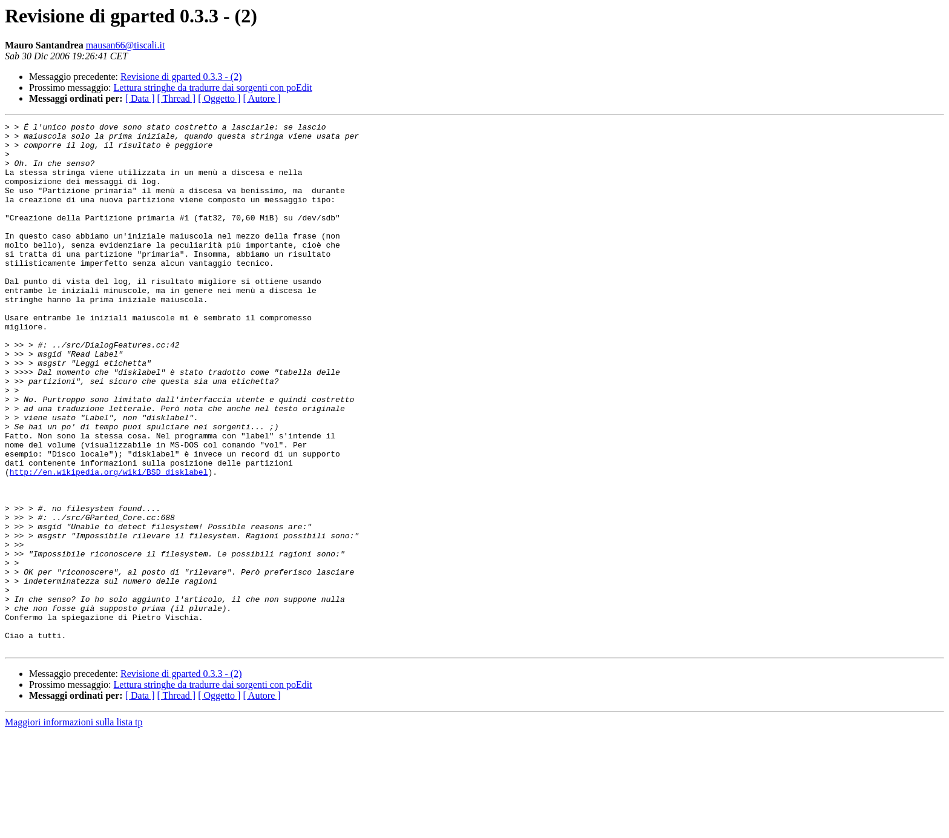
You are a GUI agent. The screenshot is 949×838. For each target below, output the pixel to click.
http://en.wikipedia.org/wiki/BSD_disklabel (109, 542)
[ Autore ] (261, 98)
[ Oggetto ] (219, 98)
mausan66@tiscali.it (125, 45)
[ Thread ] (176, 98)
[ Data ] (140, 98)
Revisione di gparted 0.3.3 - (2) (180, 76)
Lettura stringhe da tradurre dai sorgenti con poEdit (213, 87)
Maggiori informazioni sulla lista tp (74, 827)
